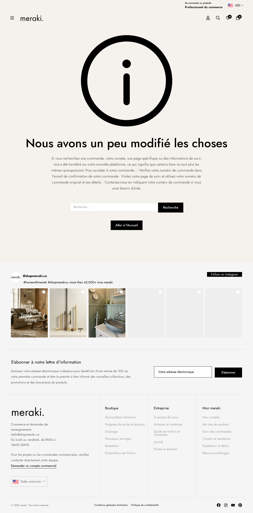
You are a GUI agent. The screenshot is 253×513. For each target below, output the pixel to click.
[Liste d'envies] (243, 18)
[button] (29, 312)
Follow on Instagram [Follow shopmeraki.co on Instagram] (224, 274)
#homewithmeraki (35, 282)
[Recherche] (233, 18)
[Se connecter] (223, 18)
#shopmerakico (58, 282)
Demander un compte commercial (33, 465)
